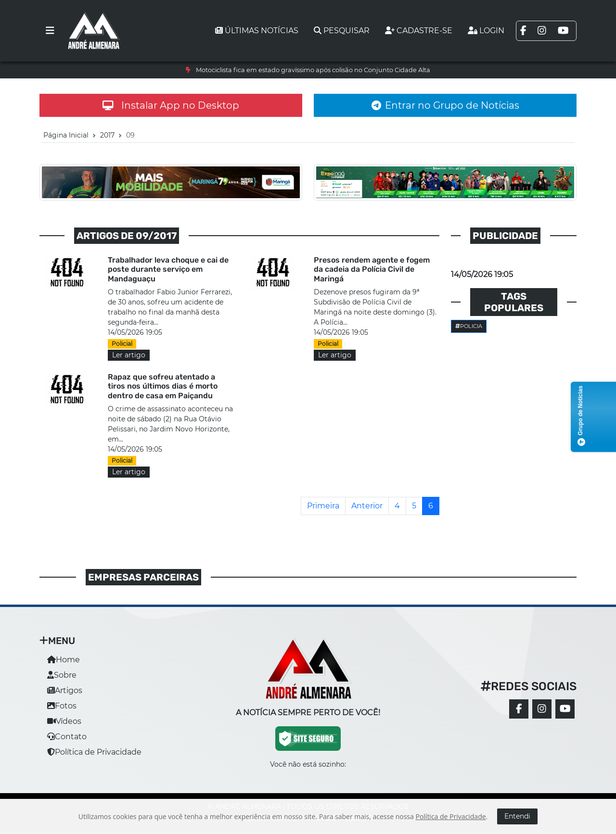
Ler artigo (128, 355)
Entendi (517, 816)
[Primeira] (323, 506)
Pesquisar (342, 30)
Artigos (64, 690)
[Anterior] (367, 506)
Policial (122, 343)
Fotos (62, 705)
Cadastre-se (418, 30)
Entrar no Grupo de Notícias (445, 105)
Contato (67, 736)
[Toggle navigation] (50, 31)
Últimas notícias (256, 30)
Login (486, 30)
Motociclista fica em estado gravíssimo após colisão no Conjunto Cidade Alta (313, 70)
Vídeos (64, 721)
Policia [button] (468, 326)
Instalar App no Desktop (171, 105)
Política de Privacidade (94, 752)
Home (63, 659)
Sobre (62, 675)
